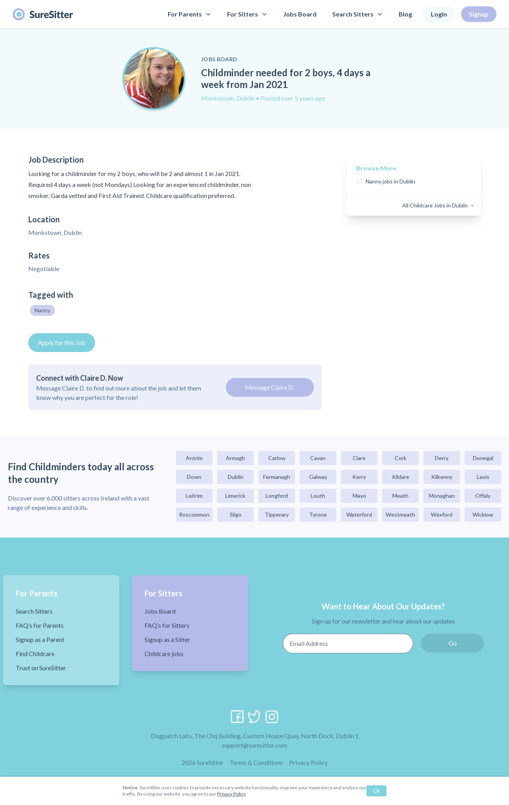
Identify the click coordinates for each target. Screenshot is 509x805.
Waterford (359, 514)
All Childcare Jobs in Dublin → (438, 205)
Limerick (235, 495)
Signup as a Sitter (167, 639)
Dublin (236, 476)
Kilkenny (441, 476)
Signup (479, 14)
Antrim (194, 458)
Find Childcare (35, 653)
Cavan (318, 458)
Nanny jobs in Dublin (390, 181)
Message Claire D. (269, 387)
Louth (318, 495)
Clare (359, 458)
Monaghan (442, 495)
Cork (400, 458)
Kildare (400, 476)
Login (439, 14)
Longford (276, 495)
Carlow (277, 458)
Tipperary (277, 514)
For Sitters (247, 14)
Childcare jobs (164, 653)
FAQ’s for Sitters (167, 625)
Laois (483, 476)
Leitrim (194, 495)
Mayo (359, 495)
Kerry (359, 476)
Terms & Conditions (256, 762)
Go (453, 643)
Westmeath (400, 514)
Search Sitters (357, 14)
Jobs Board (300, 14)
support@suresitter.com (254, 745)
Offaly (483, 495)
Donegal (483, 458)
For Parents (189, 14)
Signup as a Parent (40, 639)
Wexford (441, 514)
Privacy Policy (308, 762)
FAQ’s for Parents (40, 625)
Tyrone (318, 514)
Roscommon (194, 514)
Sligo (236, 514)
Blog (405, 14)
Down (194, 476)
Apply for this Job (62, 342)
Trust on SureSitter (41, 667)
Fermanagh (276, 476)
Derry (442, 458)
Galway (318, 476)
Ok (376, 790)
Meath (400, 495)
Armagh (235, 458)
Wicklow (482, 514)
